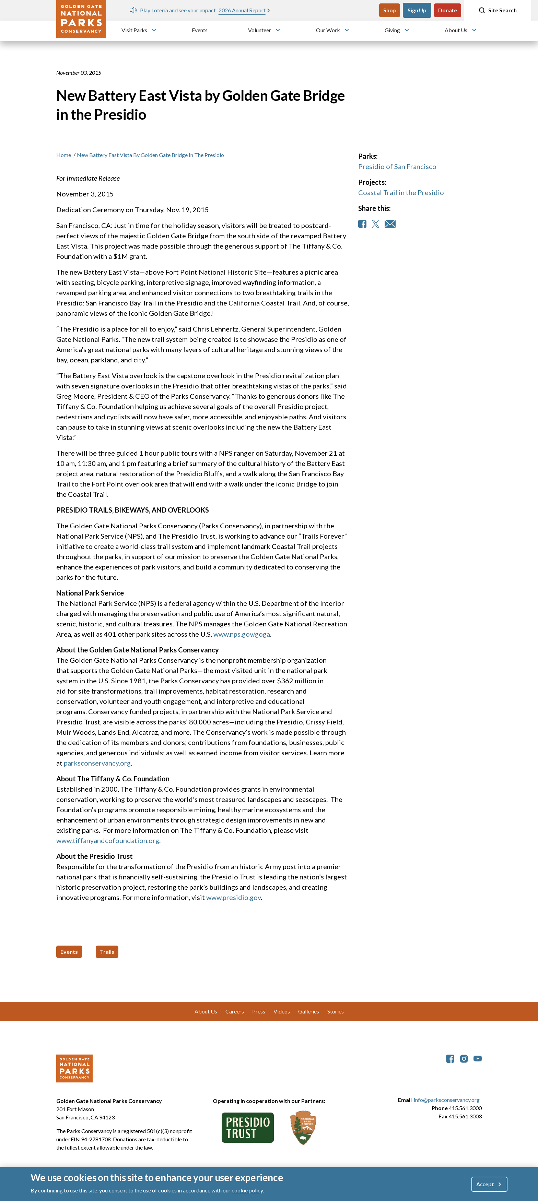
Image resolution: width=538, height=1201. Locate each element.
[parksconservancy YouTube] (477, 1058)
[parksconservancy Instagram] (464, 1058)
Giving (392, 30)
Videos (281, 1011)
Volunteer (259, 30)
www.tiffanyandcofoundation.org (107, 840)
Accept (485, 1184)
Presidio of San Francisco (397, 166)
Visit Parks (134, 30)
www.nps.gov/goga (241, 634)
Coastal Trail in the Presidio (401, 192)
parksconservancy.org (97, 763)
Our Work (328, 30)
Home (63, 155)
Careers (234, 1011)
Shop (389, 10)
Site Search (497, 10)
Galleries (308, 1011)
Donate (447, 10)
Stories (335, 1011)
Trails (107, 951)
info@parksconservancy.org (447, 1099)
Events (200, 30)
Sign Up (417, 10)
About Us (456, 30)
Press (258, 1011)
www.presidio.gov (233, 897)
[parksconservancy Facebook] (450, 1058)
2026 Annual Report (242, 10)
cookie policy (247, 1190)
